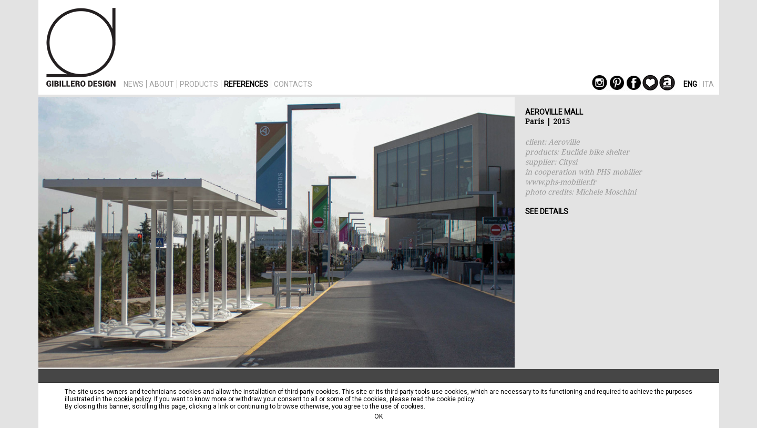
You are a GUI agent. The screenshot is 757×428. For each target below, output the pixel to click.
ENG (690, 84)
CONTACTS (293, 84)
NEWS (134, 84)
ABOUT (161, 84)
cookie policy (132, 399)
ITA (708, 84)
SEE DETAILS (546, 211)
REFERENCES (246, 84)
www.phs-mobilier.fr (560, 182)
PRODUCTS (199, 84)
